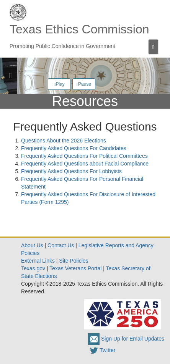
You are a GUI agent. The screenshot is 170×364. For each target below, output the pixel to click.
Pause (84, 84)
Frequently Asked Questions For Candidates (73, 148)
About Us (32, 245)
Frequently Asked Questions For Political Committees (84, 156)
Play (59, 84)
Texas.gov (33, 268)
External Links (38, 261)
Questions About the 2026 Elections (63, 140)
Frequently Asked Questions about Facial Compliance (85, 163)
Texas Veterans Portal (75, 268)
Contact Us (60, 245)
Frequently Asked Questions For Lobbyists (71, 171)
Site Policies (73, 261)
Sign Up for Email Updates (126, 339)
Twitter (101, 350)
